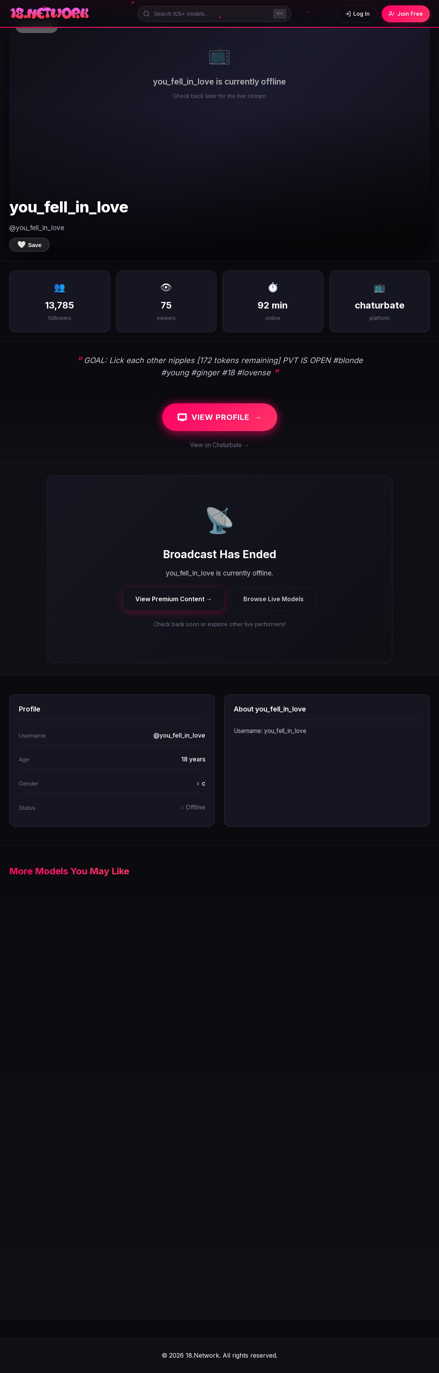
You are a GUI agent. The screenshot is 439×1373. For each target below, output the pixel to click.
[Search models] (214, 14)
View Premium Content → (173, 599)
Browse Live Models (273, 599)
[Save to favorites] (29, 245)
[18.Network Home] (50, 14)
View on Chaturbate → (219, 445)
